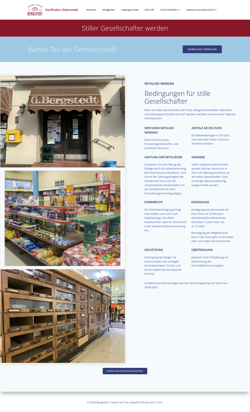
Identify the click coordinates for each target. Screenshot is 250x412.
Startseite (91, 9)
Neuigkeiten (108, 9)
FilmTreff (149, 9)
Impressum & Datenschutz (201, 9)
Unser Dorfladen (170, 9)
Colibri (159, 402)
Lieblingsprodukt (129, 9)
